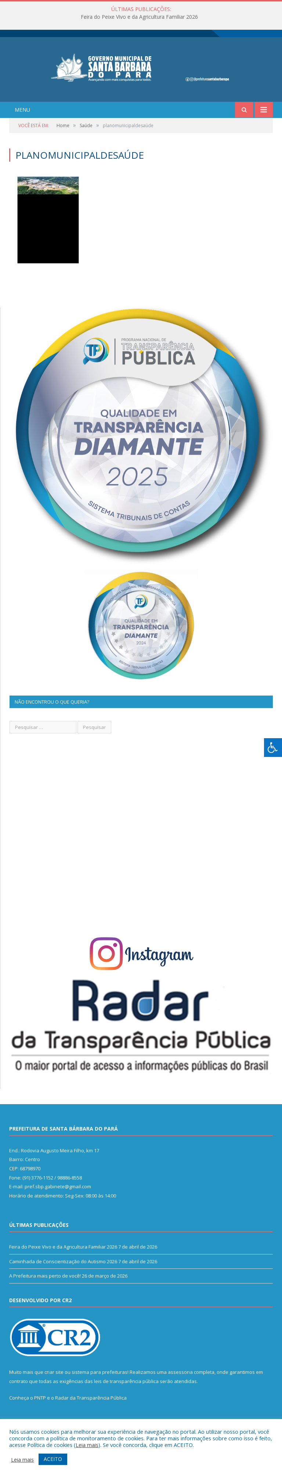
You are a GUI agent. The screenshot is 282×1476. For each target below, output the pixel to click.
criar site (54, 1387)
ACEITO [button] (53, 1458)
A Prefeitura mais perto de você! (45, 1291)
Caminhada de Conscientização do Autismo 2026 (63, 1276)
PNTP (40, 1413)
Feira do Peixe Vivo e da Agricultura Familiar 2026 (139, 17)
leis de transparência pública (126, 1396)
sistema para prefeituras (99, 1387)
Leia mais (87, 1444)
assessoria (180, 1387)
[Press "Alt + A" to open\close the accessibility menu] (273, 747)
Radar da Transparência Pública (91, 1413)
